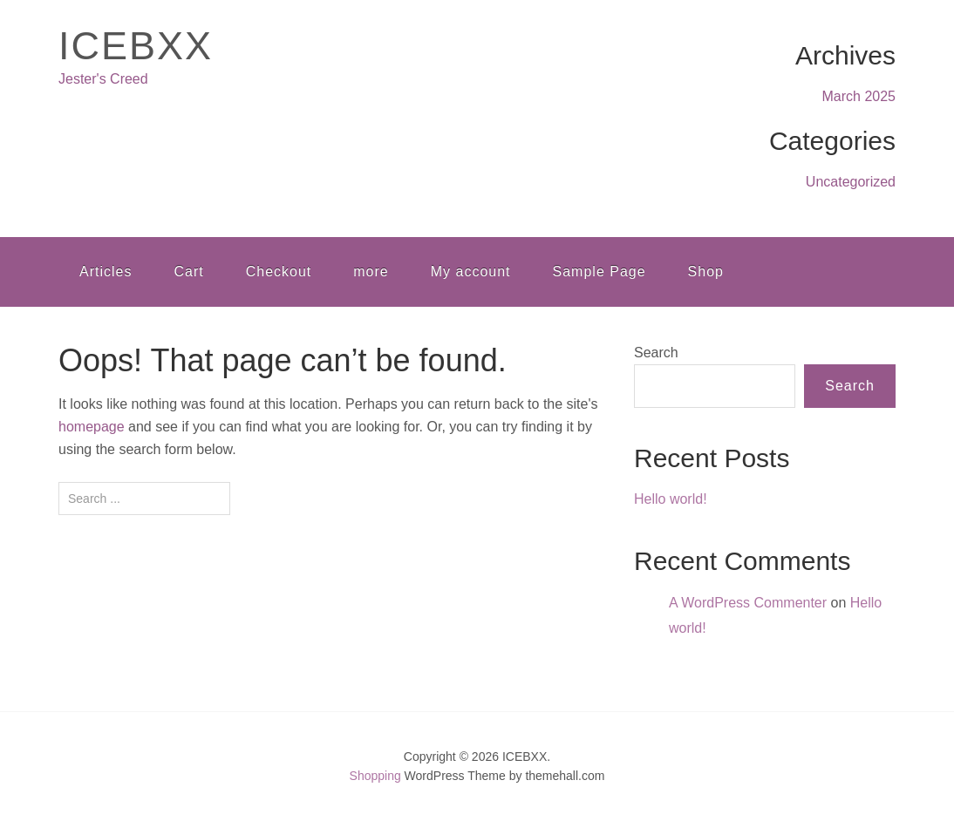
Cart (188, 271)
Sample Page (599, 271)
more (370, 271)
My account (471, 271)
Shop (706, 271)
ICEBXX (135, 46)
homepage (91, 426)
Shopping (375, 776)
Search (656, 352)
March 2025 (859, 96)
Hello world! (670, 499)
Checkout (279, 271)
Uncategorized (851, 181)
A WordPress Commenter (748, 602)
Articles (105, 271)
